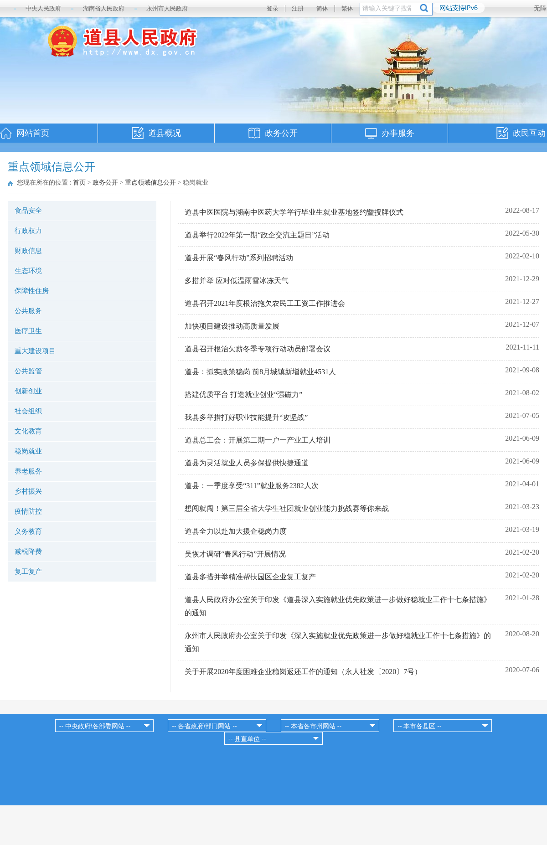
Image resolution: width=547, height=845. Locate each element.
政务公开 (281, 133)
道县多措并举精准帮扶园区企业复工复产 (250, 577)
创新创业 (28, 391)
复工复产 (28, 571)
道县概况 (164, 133)
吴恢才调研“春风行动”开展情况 (235, 554)
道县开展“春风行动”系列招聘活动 (239, 258)
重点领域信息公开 (150, 182)
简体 (322, 8)
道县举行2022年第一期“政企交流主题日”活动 (257, 235)
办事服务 (398, 133)
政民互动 (529, 133)
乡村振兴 (28, 491)
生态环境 (28, 270)
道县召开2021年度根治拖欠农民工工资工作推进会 (265, 303)
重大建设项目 (35, 351)
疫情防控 (28, 511)
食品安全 (28, 210)
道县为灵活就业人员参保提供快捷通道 (247, 463)
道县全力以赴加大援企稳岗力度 (236, 531)
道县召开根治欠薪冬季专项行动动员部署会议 (257, 349)
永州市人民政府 (167, 8)
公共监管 (28, 371)
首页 (79, 182)
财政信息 (28, 250)
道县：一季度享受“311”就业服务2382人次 (252, 485)
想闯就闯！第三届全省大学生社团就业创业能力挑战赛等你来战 (287, 508)
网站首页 (32, 133)
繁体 (347, 8)
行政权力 (28, 230)
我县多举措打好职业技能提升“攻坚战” (246, 417)
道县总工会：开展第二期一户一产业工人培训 (257, 440)
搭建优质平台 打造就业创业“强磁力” (243, 394)
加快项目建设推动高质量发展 (232, 326)
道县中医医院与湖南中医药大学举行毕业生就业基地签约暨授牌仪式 (294, 212)
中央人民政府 (43, 8)
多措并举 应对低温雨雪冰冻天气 (237, 280)
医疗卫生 (28, 331)
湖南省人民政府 (103, 8)
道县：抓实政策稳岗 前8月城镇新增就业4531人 (260, 372)
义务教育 (28, 531)
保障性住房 (32, 290)
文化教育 (28, 431)
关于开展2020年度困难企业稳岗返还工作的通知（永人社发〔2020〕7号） (303, 671)
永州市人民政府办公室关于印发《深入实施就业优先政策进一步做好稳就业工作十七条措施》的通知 (338, 642)
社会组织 (28, 411)
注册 (298, 8)
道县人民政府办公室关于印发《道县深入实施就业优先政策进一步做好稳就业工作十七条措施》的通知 (338, 606)
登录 (273, 8)
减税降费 (28, 551)
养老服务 (28, 471)
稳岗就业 (28, 451)
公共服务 (28, 310)
